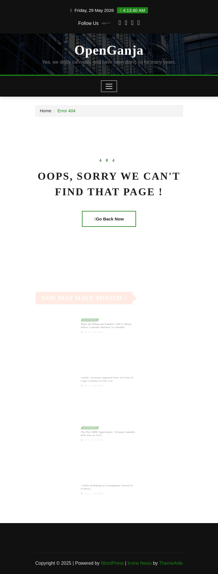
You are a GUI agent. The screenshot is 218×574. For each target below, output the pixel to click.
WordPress (112, 563)
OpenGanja (109, 50)
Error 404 (66, 110)
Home (46, 110)
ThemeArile (171, 563)
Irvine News (139, 563)
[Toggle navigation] (109, 86)
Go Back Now (109, 218)
